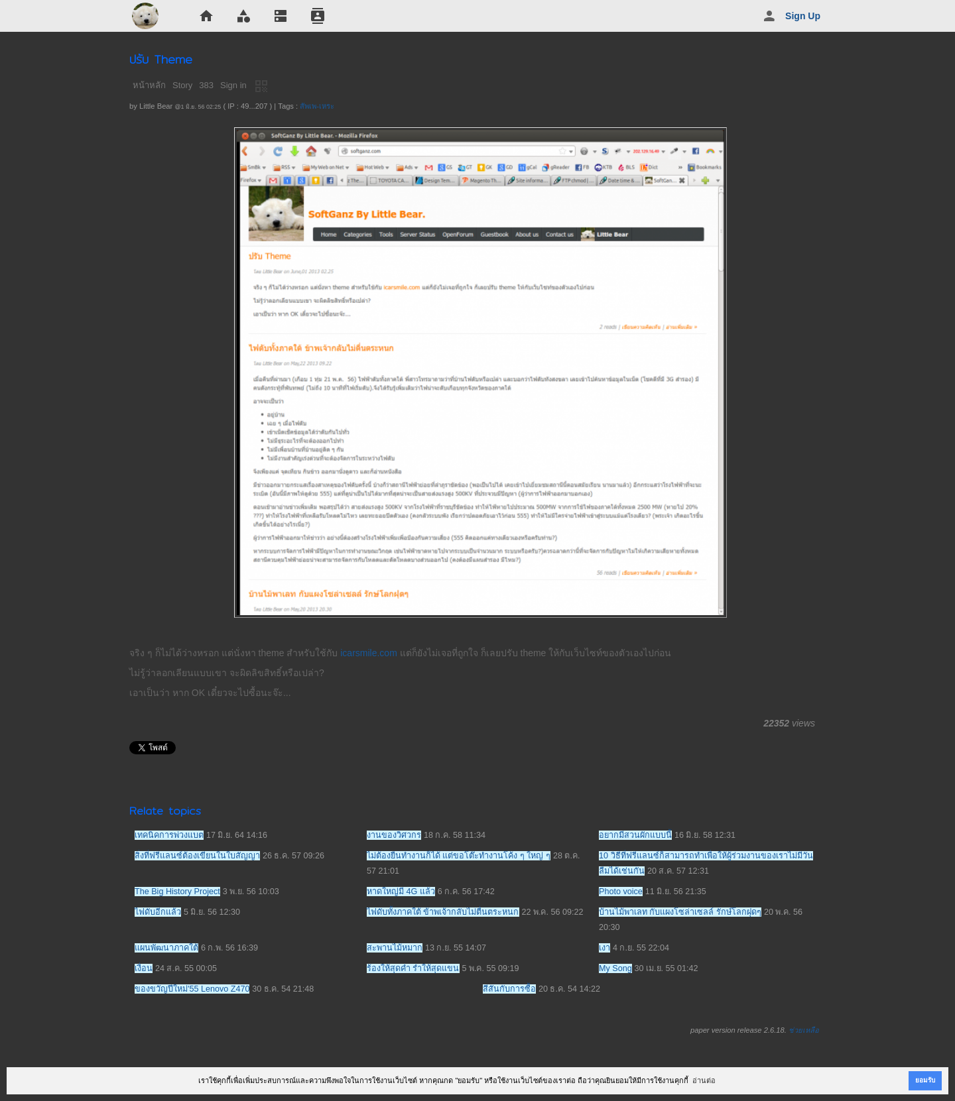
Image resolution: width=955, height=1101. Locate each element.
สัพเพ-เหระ (317, 106)
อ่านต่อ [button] (704, 1080)
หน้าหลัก (149, 85)
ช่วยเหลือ (804, 1030)
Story (182, 85)
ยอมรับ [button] (925, 1080)
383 (206, 85)
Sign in (233, 85)
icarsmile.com (368, 653)
